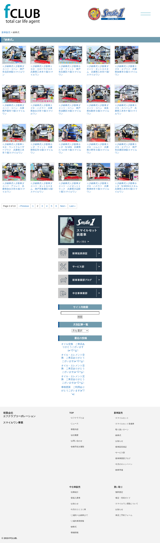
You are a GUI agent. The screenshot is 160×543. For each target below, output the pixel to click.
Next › (63, 206)
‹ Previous (24, 206)
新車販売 (6, 32)
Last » (72, 206)
